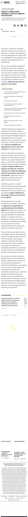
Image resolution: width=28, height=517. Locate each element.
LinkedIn (21, 25)
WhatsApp (25, 25)
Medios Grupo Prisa (14, 508)
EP (2, 29)
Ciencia (14, 315)
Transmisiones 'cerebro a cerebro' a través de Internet (6, 454)
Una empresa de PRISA (14, 505)
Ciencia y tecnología (8, 9)
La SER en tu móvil (19, 498)
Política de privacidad (22, 496)
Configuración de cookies (14, 500)
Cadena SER (7, 2)
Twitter (18, 25)
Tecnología (6, 315)
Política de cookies (9, 498)
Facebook (14, 25)
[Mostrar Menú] (1, 2)
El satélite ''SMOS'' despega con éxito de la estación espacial (19, 454)
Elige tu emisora (20, 3)
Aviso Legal (3, 496)
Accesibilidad (11, 496)
